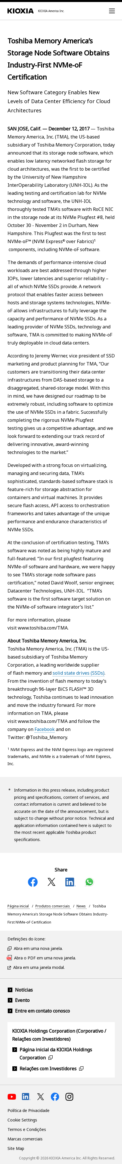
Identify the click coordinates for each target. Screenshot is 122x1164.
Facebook (45, 729)
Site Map (15, 1148)
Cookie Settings (22, 1120)
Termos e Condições (26, 1129)
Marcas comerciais (25, 1139)
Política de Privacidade (28, 1110)
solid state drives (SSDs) (78, 673)
